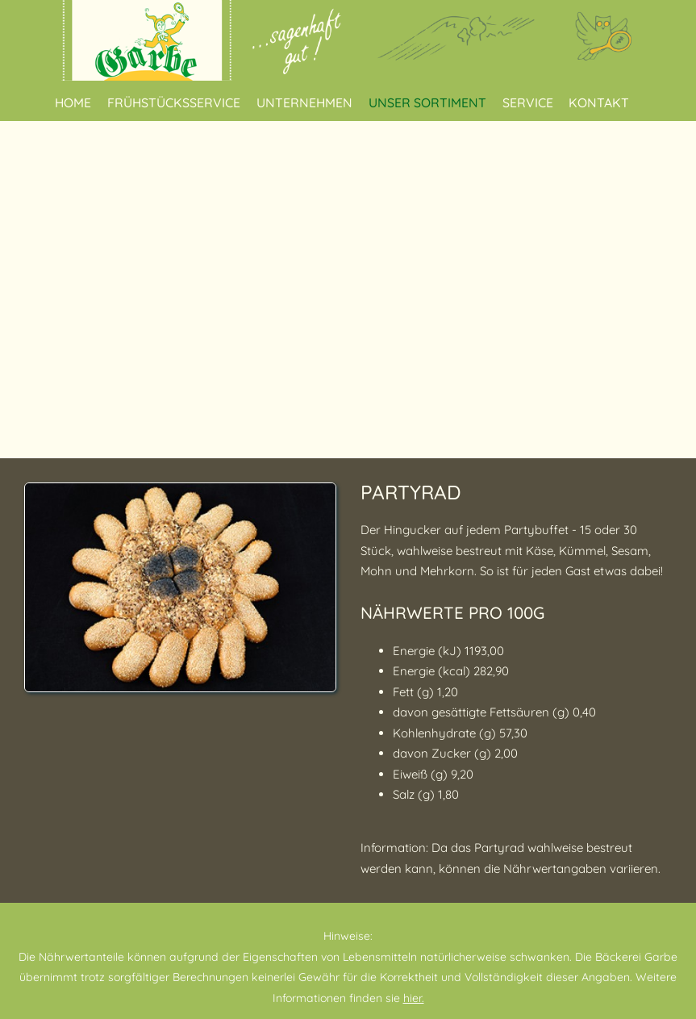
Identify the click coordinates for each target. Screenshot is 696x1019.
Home (73, 102)
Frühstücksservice (173, 102)
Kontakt (599, 102)
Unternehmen (304, 102)
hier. (413, 998)
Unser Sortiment (427, 102)
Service (527, 102)
